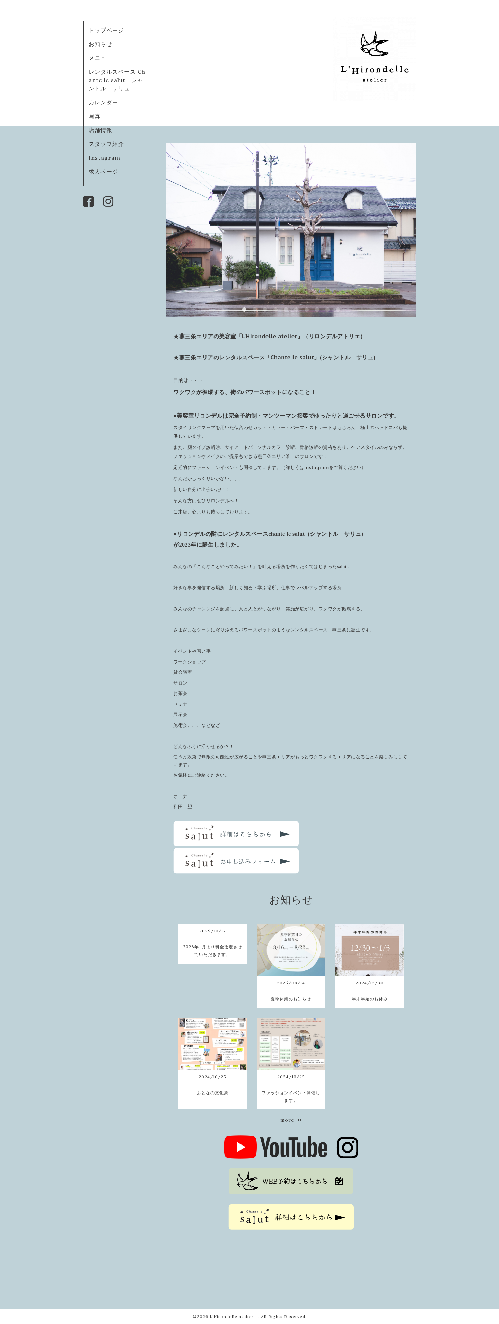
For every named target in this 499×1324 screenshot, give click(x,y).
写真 (94, 116)
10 (337, 309)
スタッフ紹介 (106, 143)
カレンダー (103, 102)
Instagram (104, 157)
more (291, 1120)
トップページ (106, 30)
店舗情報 (100, 130)
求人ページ (103, 171)
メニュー (100, 57)
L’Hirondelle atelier (234, 1316)
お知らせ (100, 44)
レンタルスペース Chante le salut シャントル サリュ (117, 80)
